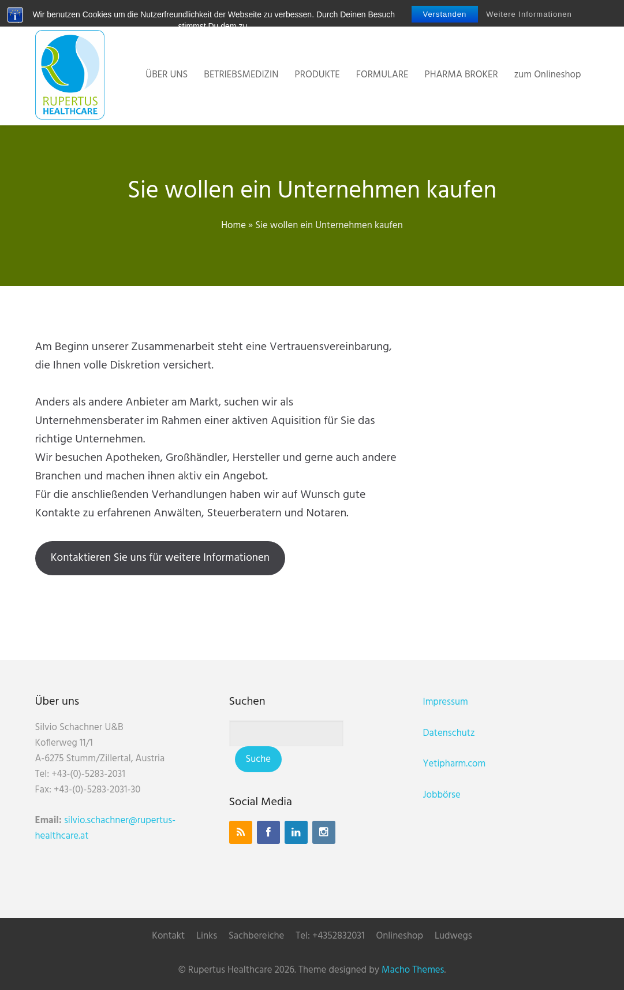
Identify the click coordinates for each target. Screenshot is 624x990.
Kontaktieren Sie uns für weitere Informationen (160, 558)
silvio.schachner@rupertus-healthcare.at (105, 828)
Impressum (445, 702)
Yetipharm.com (454, 764)
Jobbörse (442, 795)
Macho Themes (413, 970)
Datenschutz (449, 733)
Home (233, 225)
